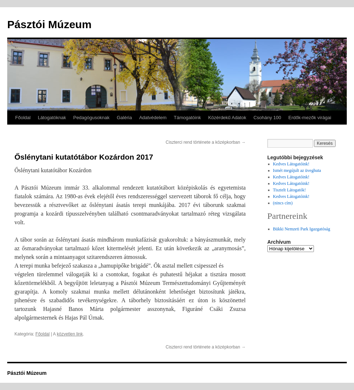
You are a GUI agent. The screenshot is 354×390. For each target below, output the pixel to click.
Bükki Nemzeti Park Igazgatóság (301, 228)
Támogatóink (187, 117)
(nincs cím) (283, 202)
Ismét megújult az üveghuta (297, 170)
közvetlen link (70, 334)
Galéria (124, 117)
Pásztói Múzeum (49, 24)
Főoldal (23, 117)
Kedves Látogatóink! (291, 163)
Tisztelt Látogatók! (289, 189)
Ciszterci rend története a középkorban (206, 142)
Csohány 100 (267, 117)
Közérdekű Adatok (227, 117)
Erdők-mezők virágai (309, 117)
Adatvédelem (153, 117)
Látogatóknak (52, 117)
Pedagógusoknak (91, 117)
